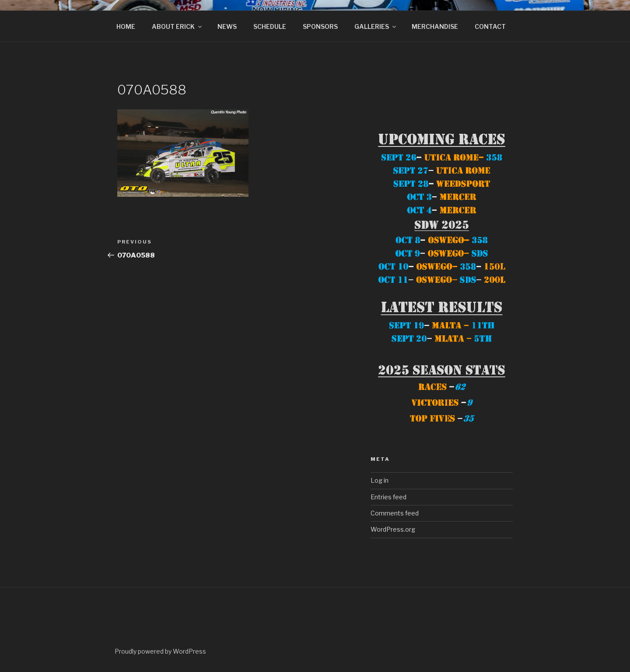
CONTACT (490, 26)
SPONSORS (320, 26)
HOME (125, 26)
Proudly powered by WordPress (160, 651)
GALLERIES (375, 26)
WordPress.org (393, 529)
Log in (379, 480)
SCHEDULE (269, 26)
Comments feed (395, 513)
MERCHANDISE (435, 26)
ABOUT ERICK (177, 26)
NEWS (227, 26)
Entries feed (388, 497)
